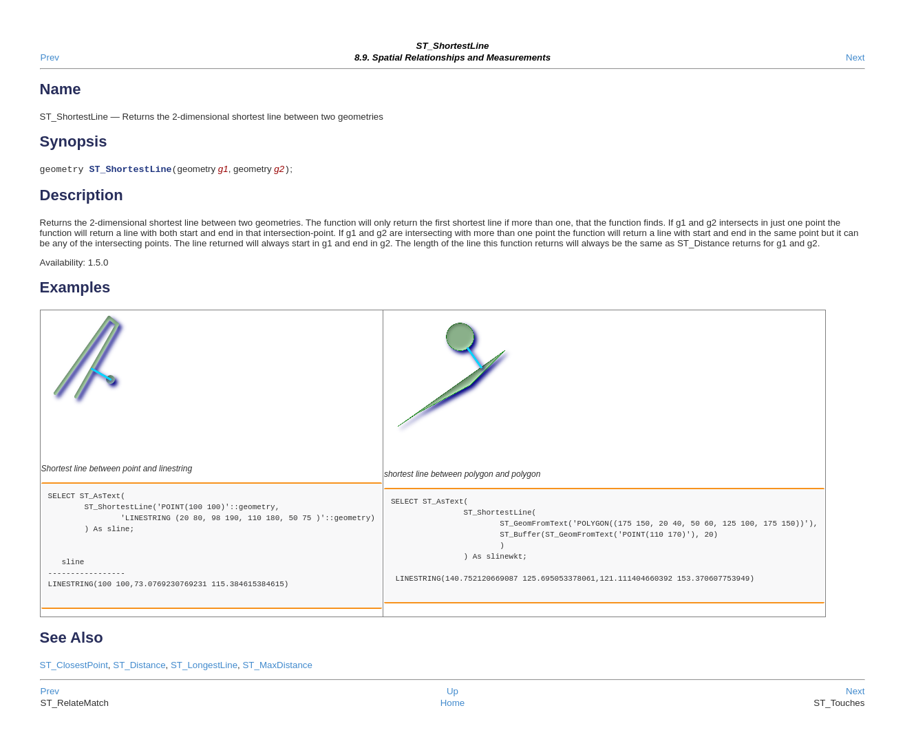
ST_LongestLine (204, 666)
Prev (50, 57)
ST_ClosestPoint (74, 666)
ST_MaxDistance (277, 666)
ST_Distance (139, 666)
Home (452, 704)
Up (452, 692)
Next (855, 57)
